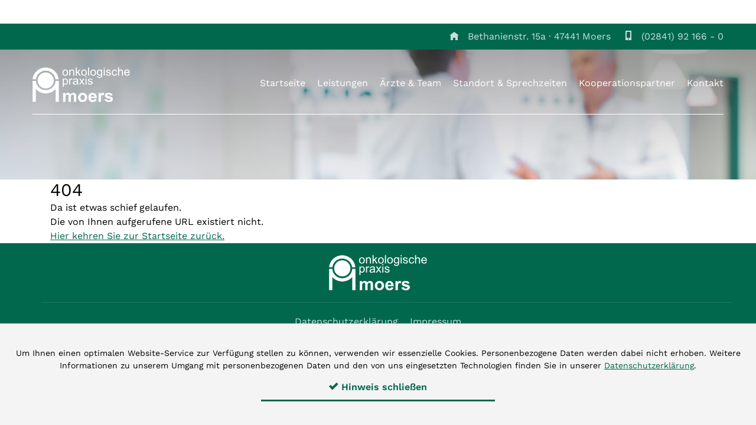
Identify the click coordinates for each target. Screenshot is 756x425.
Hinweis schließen (378, 387)
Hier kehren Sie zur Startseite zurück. (137, 235)
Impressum (435, 321)
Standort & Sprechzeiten (510, 83)
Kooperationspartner (627, 83)
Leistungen (342, 83)
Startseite (282, 83)
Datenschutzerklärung (346, 321)
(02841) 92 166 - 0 (682, 36)
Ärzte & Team (410, 83)
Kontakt (705, 83)
